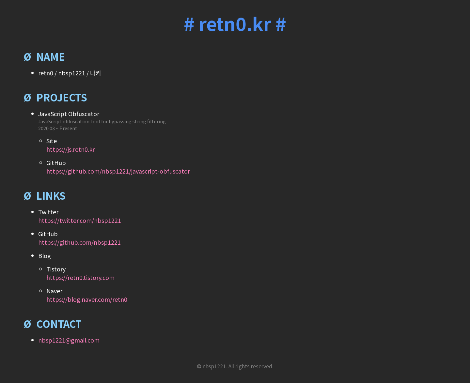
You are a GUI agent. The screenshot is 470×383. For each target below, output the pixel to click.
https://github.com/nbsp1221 (79, 242)
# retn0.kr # (235, 23)
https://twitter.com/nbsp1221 (79, 220)
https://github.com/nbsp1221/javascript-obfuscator (118, 171)
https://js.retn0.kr (70, 149)
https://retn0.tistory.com (80, 277)
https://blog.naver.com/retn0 (86, 299)
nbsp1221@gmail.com (69, 340)
